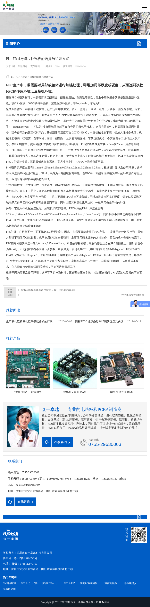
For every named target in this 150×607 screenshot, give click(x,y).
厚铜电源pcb (131, 583)
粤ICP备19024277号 (25, 558)
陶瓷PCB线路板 (89, 583)
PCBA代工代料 (29, 583)
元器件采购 (9, 589)
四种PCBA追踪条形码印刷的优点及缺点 (99, 321)
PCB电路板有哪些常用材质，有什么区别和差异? (48, 290)
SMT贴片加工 (10, 583)
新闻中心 (13, 44)
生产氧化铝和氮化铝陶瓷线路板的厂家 (29, 321)
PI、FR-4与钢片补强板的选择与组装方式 (32, 76)
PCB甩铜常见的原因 (132, 295)
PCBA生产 (69, 583)
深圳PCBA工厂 (50, 583)
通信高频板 (110, 583)
